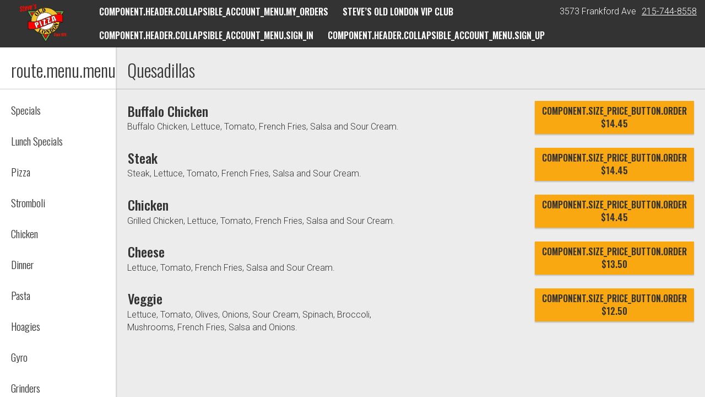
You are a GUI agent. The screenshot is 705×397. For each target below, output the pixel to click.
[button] (43, 23)
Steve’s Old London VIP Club (398, 11)
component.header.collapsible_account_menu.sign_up (436, 35)
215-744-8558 (669, 11)
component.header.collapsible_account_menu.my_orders (213, 11)
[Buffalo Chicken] (174, 111)
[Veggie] (148, 298)
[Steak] (144, 158)
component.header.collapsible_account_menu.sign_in (206, 35)
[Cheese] (150, 251)
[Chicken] (151, 204)
